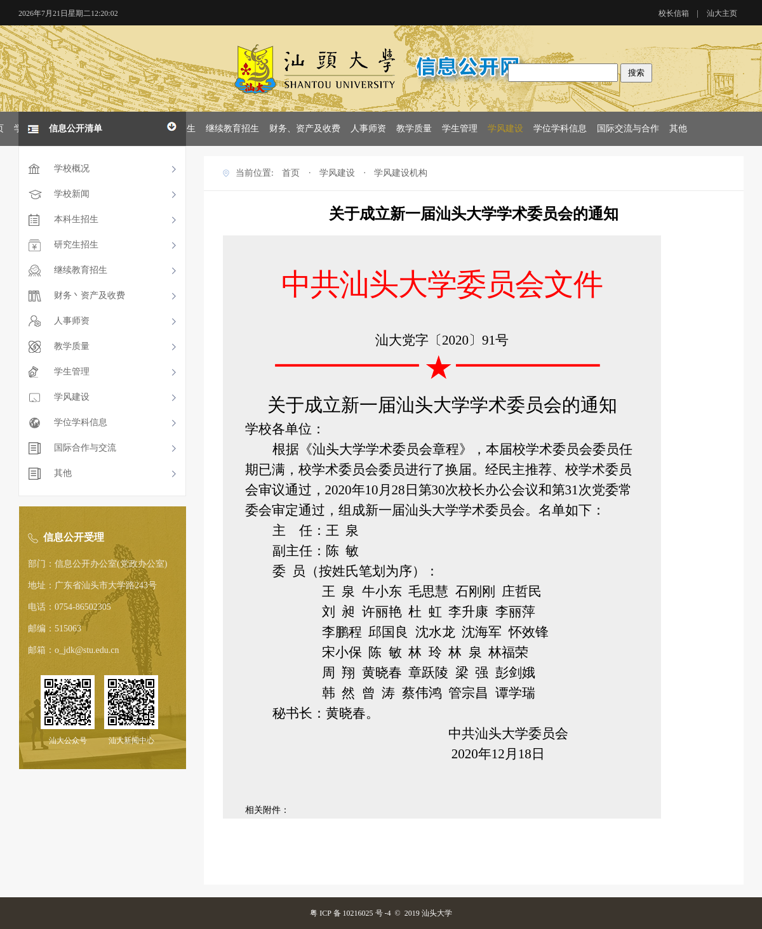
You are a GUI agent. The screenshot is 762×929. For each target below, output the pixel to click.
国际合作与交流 (85, 447)
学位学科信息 (560, 128)
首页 (291, 173)
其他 (678, 128)
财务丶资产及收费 (89, 295)
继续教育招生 (232, 128)
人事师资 (368, 128)
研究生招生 (76, 244)
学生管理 (460, 128)
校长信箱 (673, 13)
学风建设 (505, 128)
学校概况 (72, 168)
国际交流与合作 (628, 128)
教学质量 (414, 128)
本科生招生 (76, 219)
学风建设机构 (400, 173)
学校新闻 (72, 194)
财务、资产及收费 (304, 128)
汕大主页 (722, 13)
